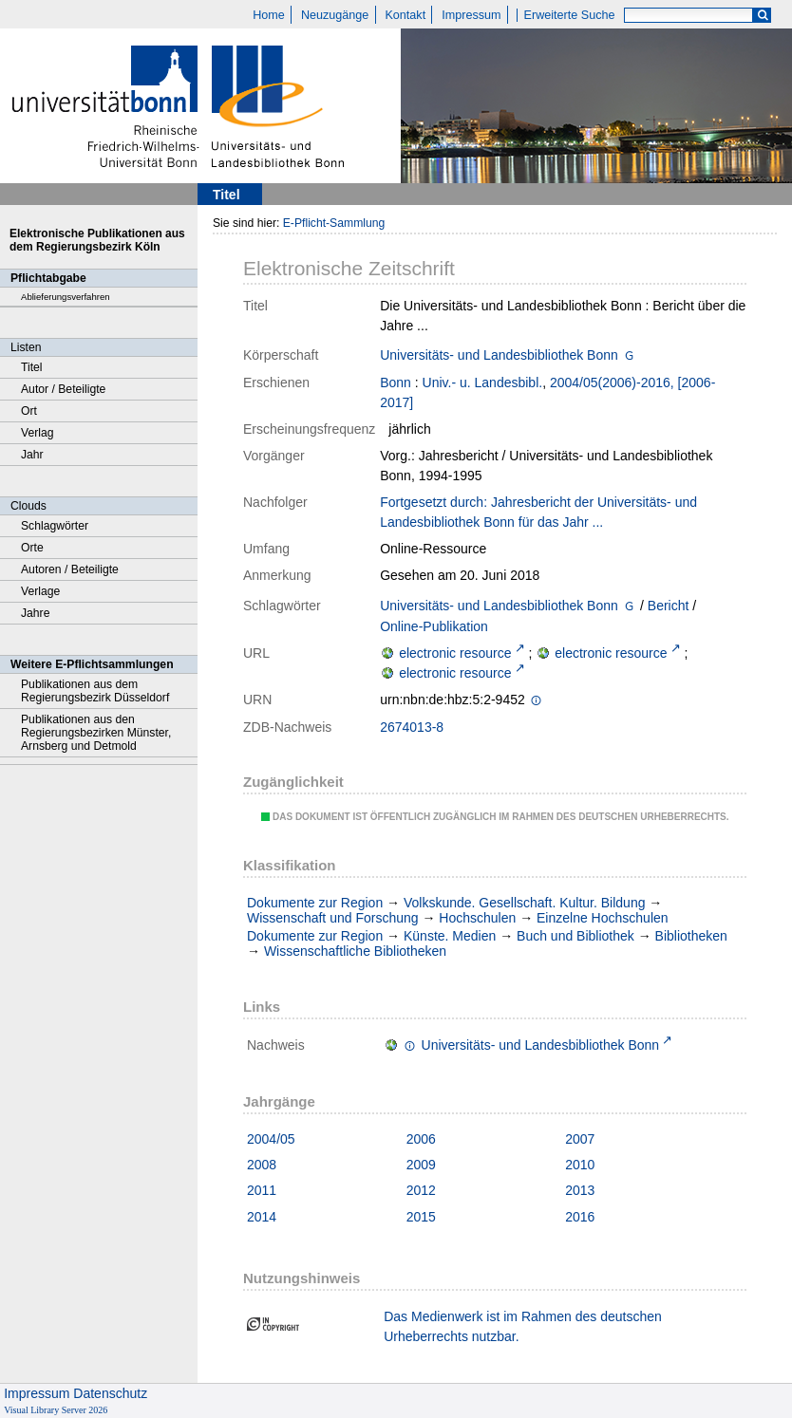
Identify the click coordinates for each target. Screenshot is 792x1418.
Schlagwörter (54, 525)
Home (269, 15)
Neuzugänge (334, 15)
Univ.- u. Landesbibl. (483, 382)
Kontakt (405, 15)
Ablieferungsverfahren (65, 296)
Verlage (40, 591)
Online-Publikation (434, 626)
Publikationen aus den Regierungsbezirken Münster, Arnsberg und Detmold (96, 733)
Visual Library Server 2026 (55, 1410)
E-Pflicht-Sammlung (334, 223)
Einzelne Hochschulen (603, 917)
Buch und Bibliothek (575, 935)
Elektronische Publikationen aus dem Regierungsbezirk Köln (97, 240)
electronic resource (455, 653)
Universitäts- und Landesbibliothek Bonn (499, 355)
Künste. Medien (450, 935)
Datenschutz (110, 1393)
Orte (32, 547)
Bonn (395, 382)
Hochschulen (477, 917)
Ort (29, 411)
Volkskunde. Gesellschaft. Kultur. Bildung (524, 902)
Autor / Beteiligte (63, 389)
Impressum (471, 15)
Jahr (32, 454)
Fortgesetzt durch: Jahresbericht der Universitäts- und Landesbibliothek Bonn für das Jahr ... (538, 512)
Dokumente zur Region (315, 902)
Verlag (37, 432)
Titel (32, 367)
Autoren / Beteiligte (70, 569)
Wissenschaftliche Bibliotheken (355, 951)
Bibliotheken (691, 935)
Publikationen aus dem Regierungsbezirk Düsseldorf (95, 691)
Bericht (668, 605)
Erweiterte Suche (569, 15)
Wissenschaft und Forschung (333, 917)
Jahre (35, 613)
